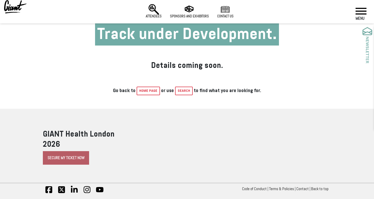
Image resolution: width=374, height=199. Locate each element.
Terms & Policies (281, 189)
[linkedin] (74, 192)
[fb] (49, 192)
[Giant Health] (15, 7)
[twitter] (62, 192)
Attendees (154, 11)
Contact (302, 189)
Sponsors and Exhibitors (189, 11)
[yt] (100, 192)
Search (184, 91)
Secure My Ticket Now (66, 158)
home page (148, 91)
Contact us (225, 11)
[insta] (87, 192)
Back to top (321, 189)
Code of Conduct (254, 189)
